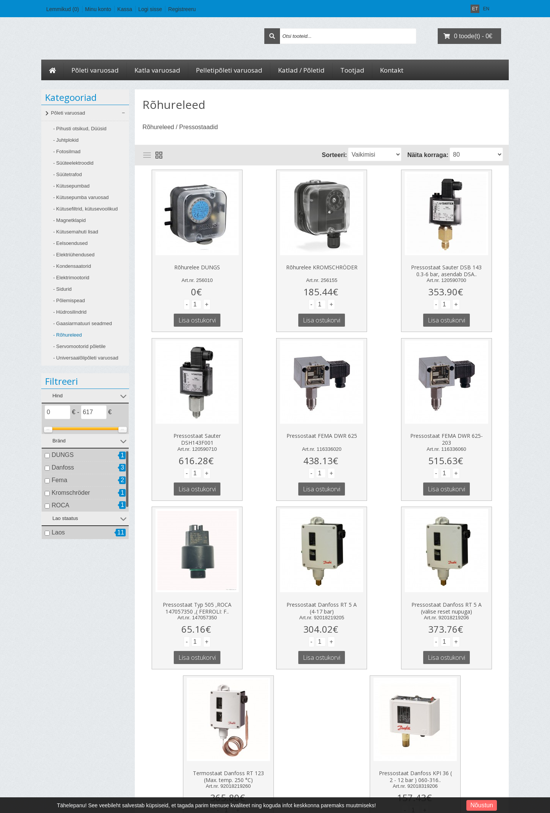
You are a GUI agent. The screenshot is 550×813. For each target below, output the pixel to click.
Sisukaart (151, 749)
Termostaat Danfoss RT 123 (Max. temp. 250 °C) (321, 592)
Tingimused (62, 759)
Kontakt (391, 70)
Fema (59, 480)
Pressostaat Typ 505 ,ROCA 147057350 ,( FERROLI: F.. (368, 428)
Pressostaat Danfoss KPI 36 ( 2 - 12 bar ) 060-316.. (446, 592)
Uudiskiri (241, 759)
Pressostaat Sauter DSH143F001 (462, 265)
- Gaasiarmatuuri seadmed (82, 323)
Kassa (124, 9)
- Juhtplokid (65, 140)
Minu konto (98, 9)
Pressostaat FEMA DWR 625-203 (275, 428)
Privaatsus (61, 749)
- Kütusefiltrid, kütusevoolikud (85, 209)
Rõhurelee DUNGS (181, 262)
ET (475, 8)
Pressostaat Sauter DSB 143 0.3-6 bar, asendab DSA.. (368, 265)
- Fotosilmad (67, 151)
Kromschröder (71, 492)
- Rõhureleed (67, 335)
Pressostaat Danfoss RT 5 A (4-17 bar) (462, 428)
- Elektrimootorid (71, 277)
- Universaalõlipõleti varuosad (85, 358)
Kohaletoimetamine (70, 739)
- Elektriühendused (73, 255)
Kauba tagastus (156, 739)
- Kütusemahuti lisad (75, 232)
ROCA (60, 505)
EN (486, 8)
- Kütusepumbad (71, 186)
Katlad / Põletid (301, 70)
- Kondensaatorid (72, 266)
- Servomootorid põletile (79, 346)
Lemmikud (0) (62, 9)
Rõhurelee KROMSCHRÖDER (275, 262)
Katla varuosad (157, 70)
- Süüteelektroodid (73, 163)
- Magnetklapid (69, 220)
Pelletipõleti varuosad (229, 70)
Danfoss (63, 467)
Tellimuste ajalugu (249, 739)
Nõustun (481, 805)
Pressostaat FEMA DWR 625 (181, 426)
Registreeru (182, 9)
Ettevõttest (62, 728)
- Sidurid (62, 289)
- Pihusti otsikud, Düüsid (79, 128)
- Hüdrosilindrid (69, 312)
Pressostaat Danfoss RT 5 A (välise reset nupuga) (197, 592)
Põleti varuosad (95, 70)
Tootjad (352, 70)
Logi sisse (150, 9)
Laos (58, 532)
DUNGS (63, 455)
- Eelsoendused (70, 243)
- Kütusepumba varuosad (80, 197)
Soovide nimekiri (248, 749)
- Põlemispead (69, 300)
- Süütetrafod (67, 174)
